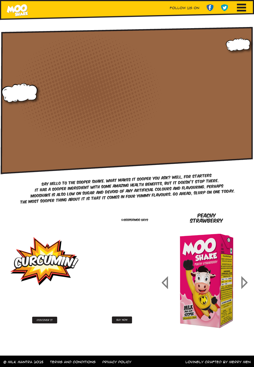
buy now (122, 319)
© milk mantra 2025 (23, 362)
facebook (210, 8)
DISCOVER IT (45, 320)
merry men (240, 362)
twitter (225, 8)
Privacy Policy (116, 362)
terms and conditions (73, 362)
